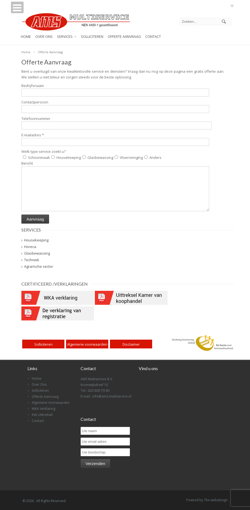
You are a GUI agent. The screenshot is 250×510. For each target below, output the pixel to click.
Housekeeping (36, 240)
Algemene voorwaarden (87, 344)
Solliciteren (92, 36)
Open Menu (14, 9)
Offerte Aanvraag (124, 36)
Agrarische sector (38, 266)
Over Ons (44, 36)
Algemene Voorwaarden (51, 402)
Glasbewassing (37, 253)
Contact (153, 36)
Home (26, 36)
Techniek (31, 259)
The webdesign (216, 500)
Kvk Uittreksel (42, 414)
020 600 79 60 (98, 390)
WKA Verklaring (43, 408)
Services (65, 36)
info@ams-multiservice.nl (111, 396)
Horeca (30, 246)
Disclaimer (131, 344)
